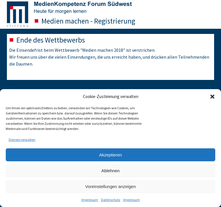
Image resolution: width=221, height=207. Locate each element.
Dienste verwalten (22, 139)
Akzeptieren (110, 154)
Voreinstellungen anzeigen (110, 186)
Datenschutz (110, 200)
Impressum (89, 200)
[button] (212, 96)
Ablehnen (110, 170)
